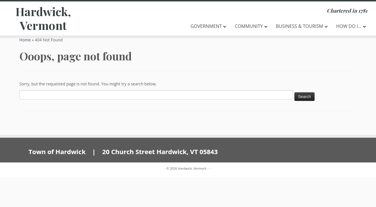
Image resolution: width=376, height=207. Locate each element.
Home (25, 40)
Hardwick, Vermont (43, 18)
